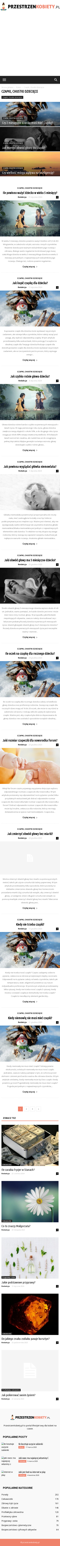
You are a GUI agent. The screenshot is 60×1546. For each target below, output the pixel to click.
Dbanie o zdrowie (9, 1507)
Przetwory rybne (9, 1516)
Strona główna (7, 87)
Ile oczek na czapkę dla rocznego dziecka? (30, 653)
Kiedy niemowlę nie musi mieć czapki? (30, 1018)
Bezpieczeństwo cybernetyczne (16, 1525)
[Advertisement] (30, 44)
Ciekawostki (6, 1165)
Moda (21, 1447)
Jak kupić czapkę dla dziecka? (30, 283)
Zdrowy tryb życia (9, 1503)
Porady (4, 1494)
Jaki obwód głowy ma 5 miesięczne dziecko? (30, 560)
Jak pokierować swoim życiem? (18, 1395)
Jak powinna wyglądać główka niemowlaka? (30, 466)
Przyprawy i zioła (8, 1277)
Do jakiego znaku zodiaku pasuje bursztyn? (25, 1338)
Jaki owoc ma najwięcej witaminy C (33, 1458)
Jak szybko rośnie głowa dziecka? (30, 376)
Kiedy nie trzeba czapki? (30, 924)
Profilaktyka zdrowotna (11, 1390)
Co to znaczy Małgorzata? (15, 1226)
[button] (56, 80)
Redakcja (22, 197)
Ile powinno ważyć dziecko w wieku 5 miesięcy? (30, 193)
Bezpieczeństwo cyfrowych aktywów (18, 1529)
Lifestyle (22, 1475)
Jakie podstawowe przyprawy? (18, 1282)
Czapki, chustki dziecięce (12, 97)
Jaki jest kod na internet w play (31, 1472)
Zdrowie (22, 1461)
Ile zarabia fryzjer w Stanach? (18, 1169)
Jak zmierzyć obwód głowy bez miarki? (30, 834)
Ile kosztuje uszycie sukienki (30, 1444)
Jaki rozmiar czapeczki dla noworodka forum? (30, 740)
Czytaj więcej (30, 266)
